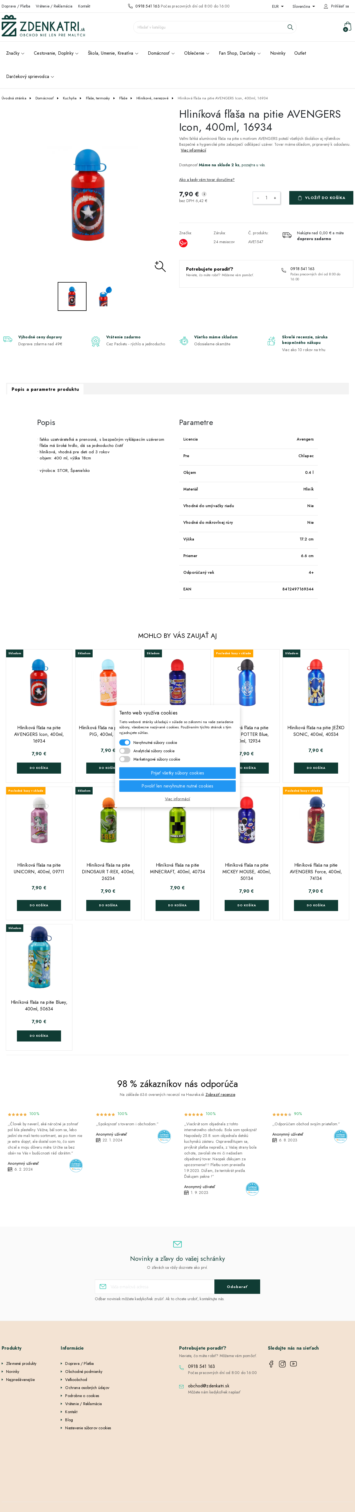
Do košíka (39, 768)
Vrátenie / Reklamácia (54, 6)
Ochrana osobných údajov (87, 1387)
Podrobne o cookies (82, 1395)
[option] (88, 195)
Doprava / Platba (16, 6)
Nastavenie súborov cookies (88, 1428)
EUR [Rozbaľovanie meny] (276, 6)
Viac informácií (193, 150)
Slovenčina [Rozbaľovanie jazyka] (302, 6)
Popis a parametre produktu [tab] (45, 389)
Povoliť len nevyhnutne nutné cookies (177, 786)
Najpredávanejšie (20, 1379)
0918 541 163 (147, 6)
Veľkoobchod (76, 1379)
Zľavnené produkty (21, 1363)
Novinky (12, 1371)
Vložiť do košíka (325, 197)
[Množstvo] (266, 198)
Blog (69, 1420)
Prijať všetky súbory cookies (177, 773)
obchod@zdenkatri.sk (208, 1386)
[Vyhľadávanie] (214, 27)
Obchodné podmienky (83, 1371)
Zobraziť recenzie (220, 1094)
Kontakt (84, 6)
